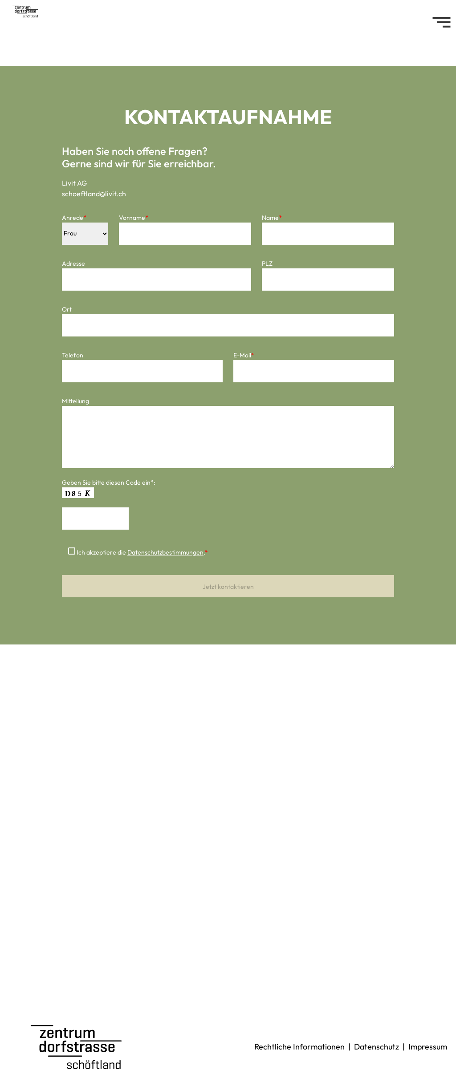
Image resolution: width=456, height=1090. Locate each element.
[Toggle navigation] (441, 22)
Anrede (74, 218)
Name (272, 218)
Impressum (427, 1046)
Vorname (133, 218)
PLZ (267, 263)
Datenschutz (376, 1046)
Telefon (72, 355)
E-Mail (243, 355)
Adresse (73, 263)
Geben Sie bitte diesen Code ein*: (108, 482)
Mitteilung (75, 401)
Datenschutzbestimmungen (165, 552)
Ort (67, 309)
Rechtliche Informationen (299, 1046)
